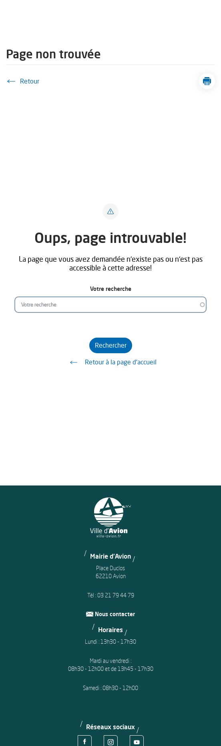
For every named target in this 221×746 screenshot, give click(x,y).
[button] (207, 81)
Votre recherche (110, 288)
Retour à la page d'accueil (110, 362)
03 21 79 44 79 (115, 595)
